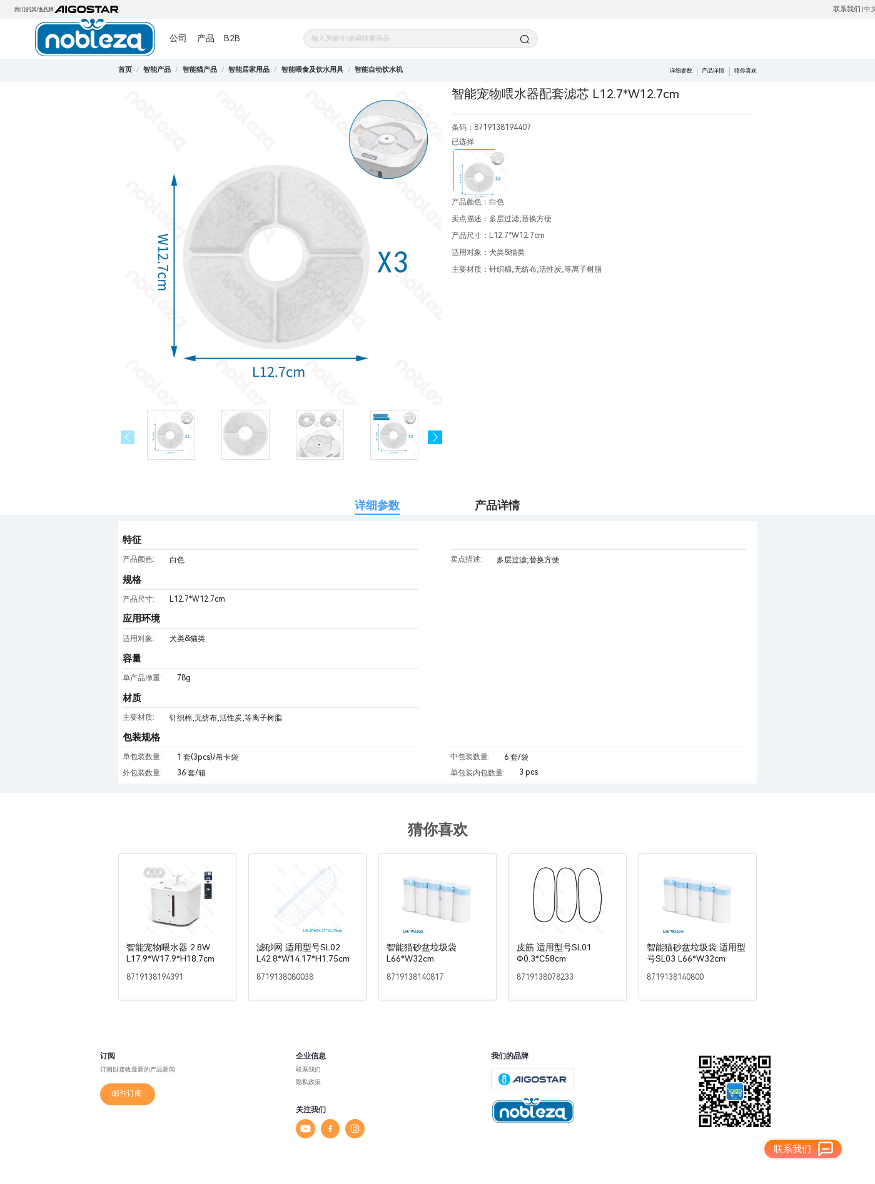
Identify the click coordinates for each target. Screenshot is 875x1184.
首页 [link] (125, 70)
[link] (157, 70)
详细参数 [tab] (377, 505)
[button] (435, 437)
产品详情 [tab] (497, 505)
